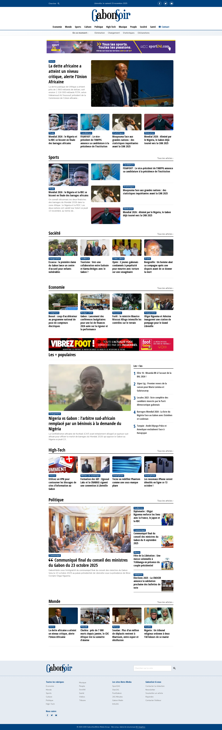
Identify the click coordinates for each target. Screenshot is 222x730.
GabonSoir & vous (153, 681)
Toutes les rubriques (55, 681)
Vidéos (82, 697)
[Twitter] (165, 3)
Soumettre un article (154, 693)
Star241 (115, 689)
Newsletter (150, 689)
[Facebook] (159, 3)
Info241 (115, 704)
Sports (54, 157)
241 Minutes (117, 697)
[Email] (171, 3)
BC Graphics (140, 727)
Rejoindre (149, 697)
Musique (82, 682)
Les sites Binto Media (121, 681)
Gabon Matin (117, 700)
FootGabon (117, 693)
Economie (57, 287)
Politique (56, 499)
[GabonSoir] (111, 15)
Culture (49, 697)
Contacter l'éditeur (153, 700)
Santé (81, 693)
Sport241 (116, 686)
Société (54, 233)
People (82, 686)
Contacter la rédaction (155, 686)
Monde (54, 601)
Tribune (82, 700)
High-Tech (57, 450)
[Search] (174, 668)
